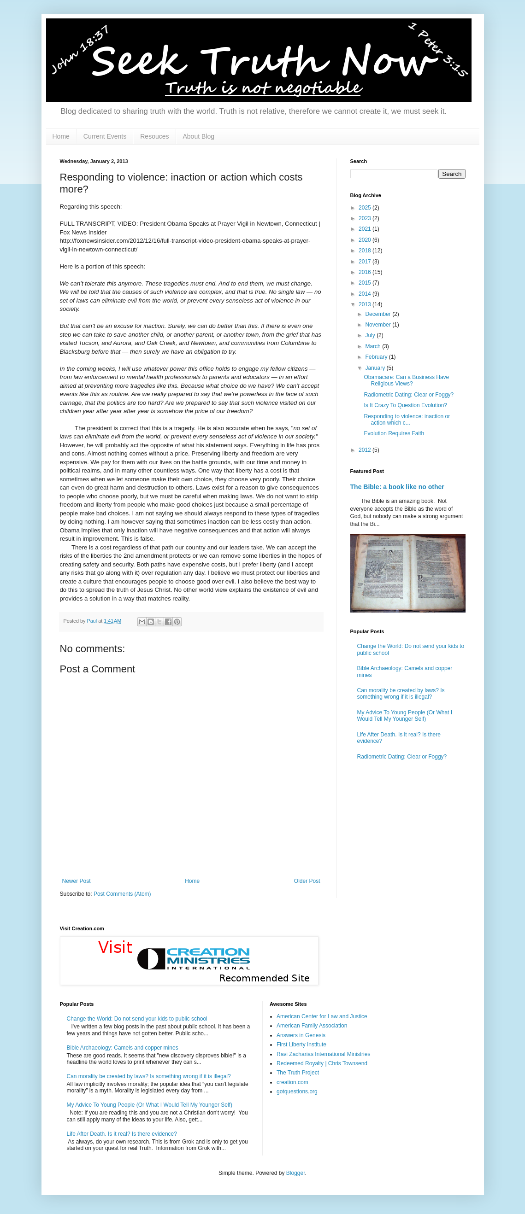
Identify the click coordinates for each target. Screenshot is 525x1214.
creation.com (292, 1082)
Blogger (295, 1173)
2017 (365, 261)
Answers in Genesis (301, 1035)
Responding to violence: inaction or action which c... (407, 419)
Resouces (154, 136)
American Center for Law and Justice (322, 1016)
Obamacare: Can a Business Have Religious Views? (406, 380)
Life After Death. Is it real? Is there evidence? (122, 1134)
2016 (365, 272)
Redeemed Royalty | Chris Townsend (322, 1063)
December (378, 314)
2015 (365, 283)
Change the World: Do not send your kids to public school (137, 1019)
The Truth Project (298, 1072)
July (371, 335)
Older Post (307, 881)
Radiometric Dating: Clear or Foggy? (409, 394)
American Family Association (312, 1025)
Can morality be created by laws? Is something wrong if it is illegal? (401, 693)
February (377, 357)
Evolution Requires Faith (394, 433)
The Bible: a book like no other (397, 486)
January (375, 368)
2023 (365, 218)
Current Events (104, 136)
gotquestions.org (297, 1091)
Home (61, 136)
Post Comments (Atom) (122, 894)
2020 (365, 240)
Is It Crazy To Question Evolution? (405, 405)
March (373, 346)
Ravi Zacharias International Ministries (323, 1054)
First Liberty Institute (301, 1044)
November (378, 324)
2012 (365, 450)
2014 (365, 294)
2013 (365, 304)
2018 (365, 250)
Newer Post (76, 881)
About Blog (199, 136)
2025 (365, 207)
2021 (365, 229)
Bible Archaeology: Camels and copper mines (122, 1048)
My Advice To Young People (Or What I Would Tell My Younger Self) (405, 715)
